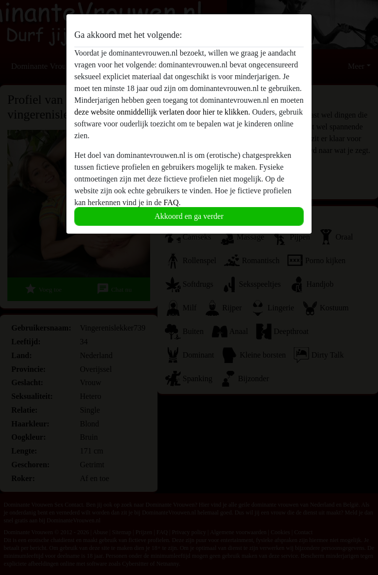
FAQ (171, 202)
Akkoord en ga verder (189, 216)
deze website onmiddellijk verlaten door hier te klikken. (162, 112)
